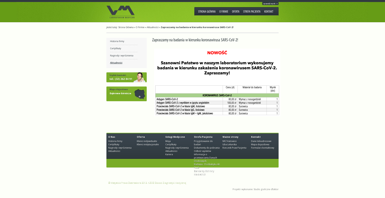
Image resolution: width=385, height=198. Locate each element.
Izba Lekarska (230, 144)
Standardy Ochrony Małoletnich (204, 172)
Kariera (169, 154)
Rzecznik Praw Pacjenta (234, 147)
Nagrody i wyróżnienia (121, 55)
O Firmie (140, 27)
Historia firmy (117, 41)
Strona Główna (126, 27)
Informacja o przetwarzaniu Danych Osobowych (205, 158)
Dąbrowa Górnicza (120, 93)
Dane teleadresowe (261, 141)
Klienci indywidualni (147, 141)
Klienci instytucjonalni (148, 144)
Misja (168, 141)
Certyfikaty (115, 48)
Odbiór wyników (202, 151)
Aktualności (153, 27)
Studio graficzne (262, 189)
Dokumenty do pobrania (207, 147)
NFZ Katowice (230, 141)
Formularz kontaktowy (262, 147)
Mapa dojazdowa (260, 144)
